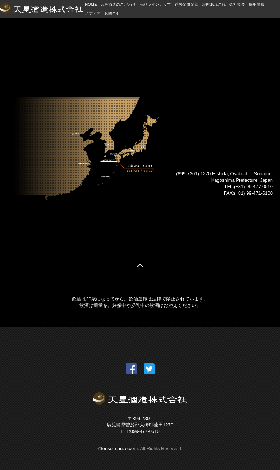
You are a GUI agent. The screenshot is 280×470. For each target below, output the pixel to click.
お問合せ (112, 13)
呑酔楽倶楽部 (186, 4)
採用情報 (257, 4)
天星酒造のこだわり (118, 4)
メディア (93, 13)
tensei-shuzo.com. (120, 448)
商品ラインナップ (155, 4)
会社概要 (237, 4)
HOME (91, 4)
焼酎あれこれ (214, 4)
